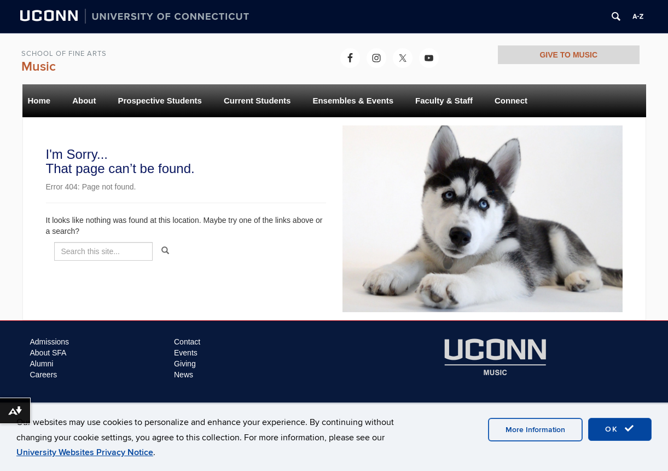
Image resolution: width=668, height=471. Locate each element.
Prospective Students (160, 100)
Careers (43, 374)
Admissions (49, 341)
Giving (185, 363)
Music (38, 66)
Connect (511, 100)
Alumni (42, 363)
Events (186, 352)
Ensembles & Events (352, 100)
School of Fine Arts (64, 53)
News (183, 374)
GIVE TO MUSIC (568, 54)
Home (39, 100)
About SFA (48, 352)
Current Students (257, 100)
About (84, 100)
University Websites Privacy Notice (84, 452)
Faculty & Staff (444, 100)
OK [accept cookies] (620, 429)
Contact (187, 341)
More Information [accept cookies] (535, 429)
